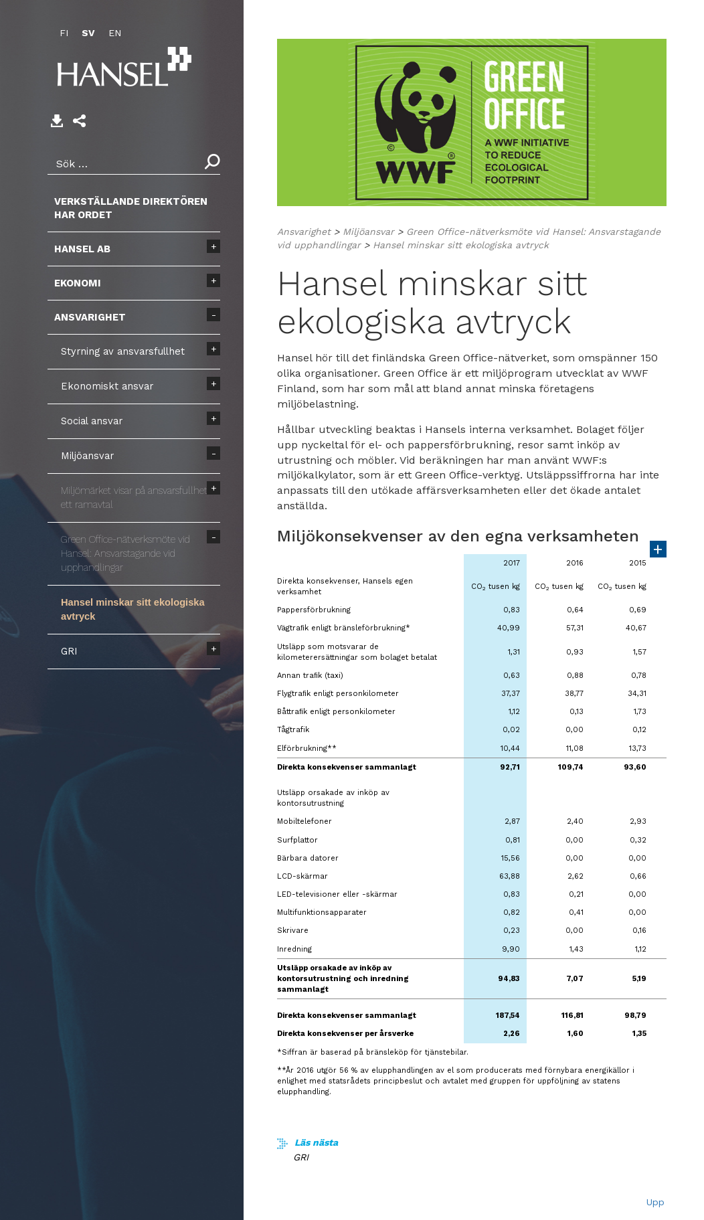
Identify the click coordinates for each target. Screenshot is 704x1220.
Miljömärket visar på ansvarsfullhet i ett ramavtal (136, 498)
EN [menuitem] (114, 32)
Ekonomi (77, 283)
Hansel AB (82, 249)
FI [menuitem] (64, 32)
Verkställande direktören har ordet (130, 208)
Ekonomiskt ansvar (107, 386)
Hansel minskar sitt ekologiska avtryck (133, 609)
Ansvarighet (90, 317)
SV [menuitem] (88, 32)
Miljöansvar (87, 456)
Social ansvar (91, 421)
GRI (69, 651)
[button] (79, 120)
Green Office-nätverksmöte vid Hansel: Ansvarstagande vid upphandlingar (125, 553)
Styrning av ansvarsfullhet (123, 351)
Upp (655, 1202)
